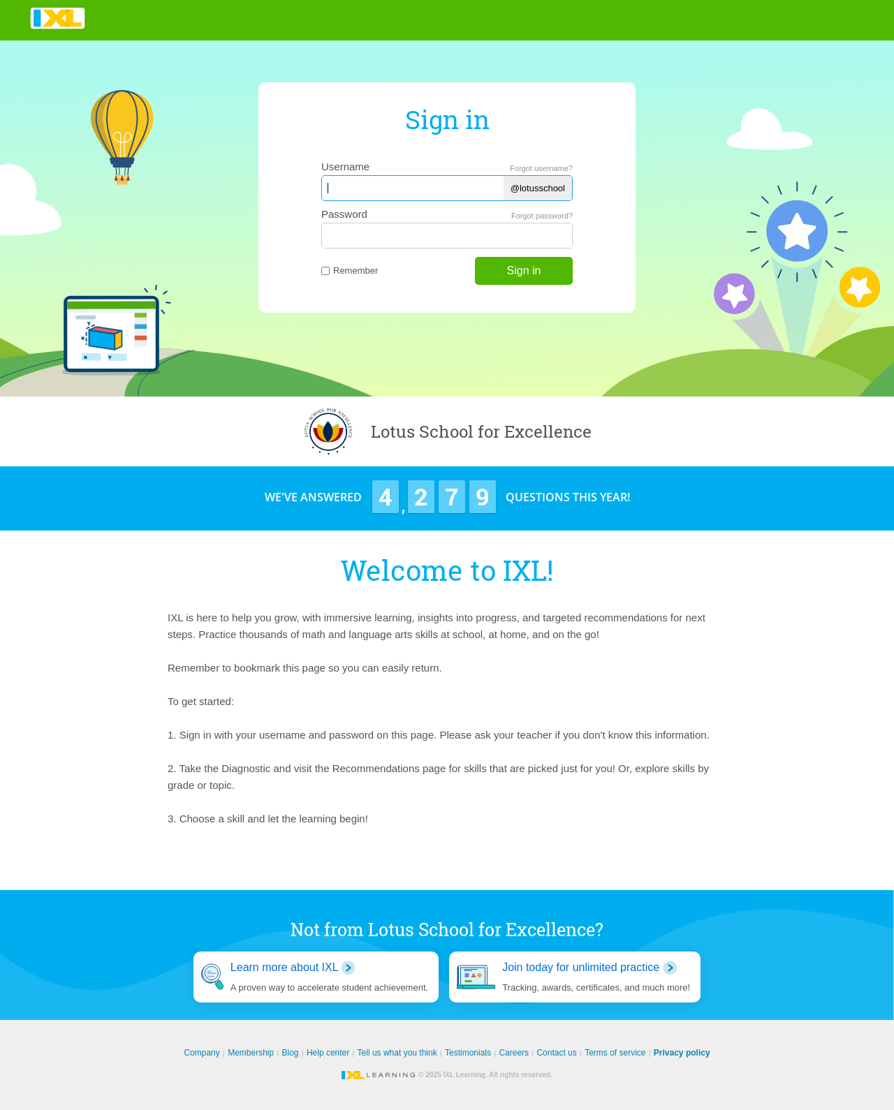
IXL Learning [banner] (57, 18)
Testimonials (468, 1053)
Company (201, 1053)
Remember (349, 270)
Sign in (524, 270)
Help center (328, 1053)
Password (344, 214)
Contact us (556, 1053)
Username (345, 166)
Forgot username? (541, 168)
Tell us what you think (397, 1053)
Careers (514, 1053)
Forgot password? (542, 216)
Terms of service (615, 1053)
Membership (251, 1053)
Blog (290, 1053)
